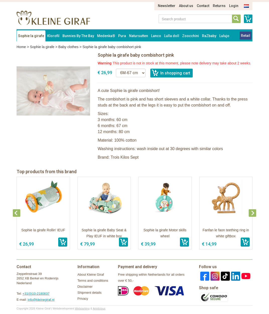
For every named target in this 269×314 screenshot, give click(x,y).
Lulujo (224, 36)
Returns (219, 6)
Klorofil (53, 36)
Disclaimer (85, 286)
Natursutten (138, 36)
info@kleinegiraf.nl (41, 299)
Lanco (156, 36)
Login (233, 6)
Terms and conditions (93, 280)
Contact (203, 6)
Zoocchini (190, 36)
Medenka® (106, 36)
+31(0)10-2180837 (36, 293)
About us (186, 6)
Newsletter (166, 6)
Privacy (83, 298)
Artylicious (99, 308)
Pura (122, 36)
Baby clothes (68, 47)
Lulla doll (171, 36)
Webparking (82, 308)
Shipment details (90, 292)
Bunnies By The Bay (78, 36)
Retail (245, 36)
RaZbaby (209, 36)
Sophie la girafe (31, 36)
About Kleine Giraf (91, 274)
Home (21, 47)
